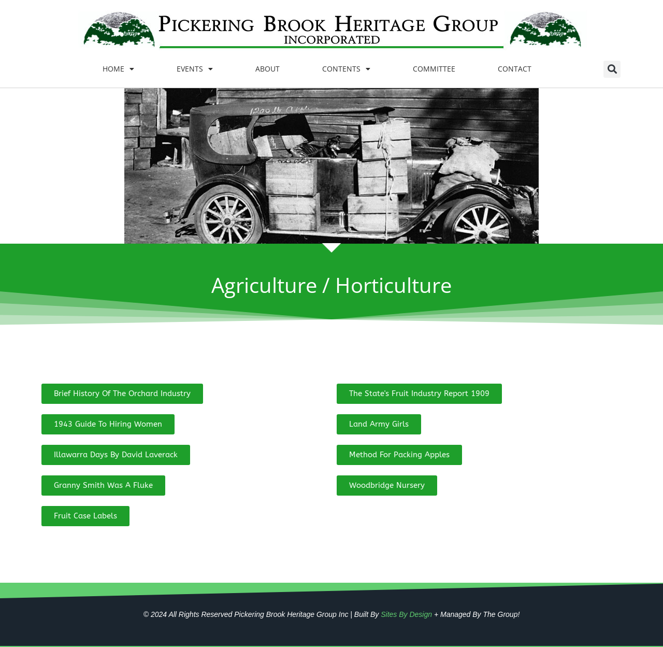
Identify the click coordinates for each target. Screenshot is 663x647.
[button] (612, 69)
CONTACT (514, 69)
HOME (118, 69)
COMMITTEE (434, 69)
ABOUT (267, 69)
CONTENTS (346, 69)
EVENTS (195, 69)
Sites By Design (406, 614)
